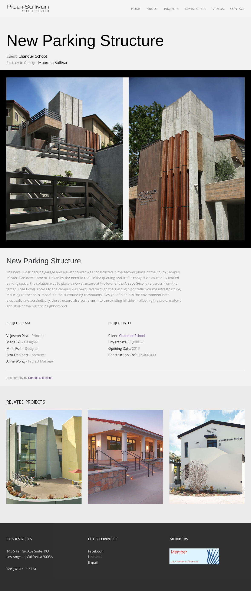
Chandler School (132, 335)
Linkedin (94, 556)
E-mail (93, 562)
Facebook (95, 551)
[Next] (236, 159)
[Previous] (14, 159)
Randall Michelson (40, 378)
